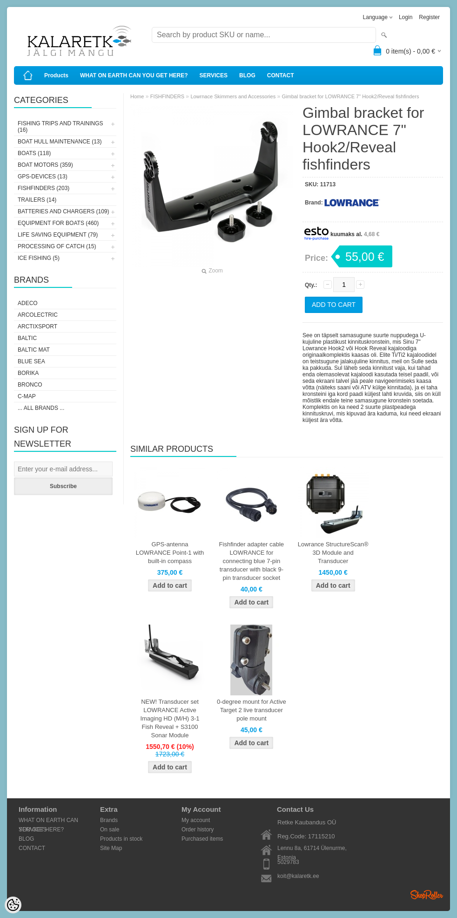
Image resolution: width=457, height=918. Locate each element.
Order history (197, 829)
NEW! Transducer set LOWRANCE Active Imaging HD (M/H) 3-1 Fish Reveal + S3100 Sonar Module (169, 718)
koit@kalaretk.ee (298, 876)
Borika (28, 373)
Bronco (30, 384)
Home (137, 96)
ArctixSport (37, 326)
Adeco (28, 303)
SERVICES (214, 75)
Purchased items (202, 839)
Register (429, 17)
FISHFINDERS (167, 96)
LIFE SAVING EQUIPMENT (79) (58, 234)
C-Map (27, 396)
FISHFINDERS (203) (43, 188)
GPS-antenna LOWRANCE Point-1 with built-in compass (170, 552)
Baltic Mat (34, 350)
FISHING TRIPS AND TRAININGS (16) (60, 126)
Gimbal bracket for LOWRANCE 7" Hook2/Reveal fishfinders (350, 96)
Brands (109, 820)
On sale (109, 829)
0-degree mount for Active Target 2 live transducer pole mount (251, 710)
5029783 (288, 862)
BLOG (247, 75)
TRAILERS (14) (37, 200)
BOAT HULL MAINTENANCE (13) (59, 141)
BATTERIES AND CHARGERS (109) (63, 211)
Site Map (111, 848)
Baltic (27, 338)
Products (56, 75)
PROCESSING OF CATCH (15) (57, 246)
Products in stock (121, 839)
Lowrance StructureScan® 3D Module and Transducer (333, 552)
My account (195, 820)
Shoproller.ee (426, 894)
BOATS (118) (34, 153)
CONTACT (280, 75)
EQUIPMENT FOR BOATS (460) (58, 223)
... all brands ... (41, 408)
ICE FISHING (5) (39, 258)
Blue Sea (31, 361)
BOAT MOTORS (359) (45, 165)
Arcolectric (38, 315)
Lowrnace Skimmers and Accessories (233, 96)
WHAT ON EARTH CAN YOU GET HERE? (134, 75)
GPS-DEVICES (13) (42, 176)
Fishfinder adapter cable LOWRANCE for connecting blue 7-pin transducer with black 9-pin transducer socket (251, 561)
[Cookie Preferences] (13, 905)
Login (405, 17)
